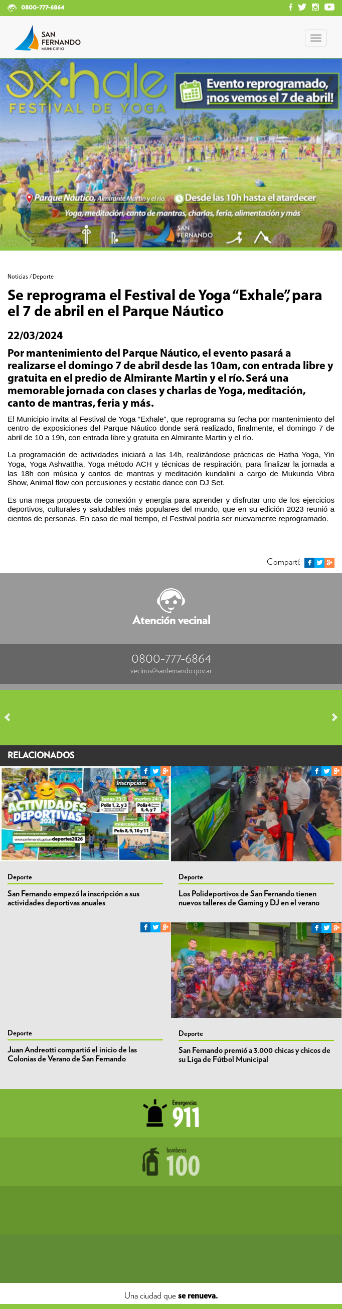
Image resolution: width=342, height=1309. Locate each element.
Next (330, 717)
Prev (12, 717)
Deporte (20, 877)
